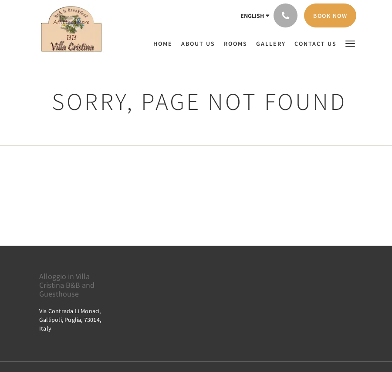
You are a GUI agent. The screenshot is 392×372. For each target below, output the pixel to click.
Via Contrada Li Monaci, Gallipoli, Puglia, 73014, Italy (70, 319)
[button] (350, 43)
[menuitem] (165, 44)
